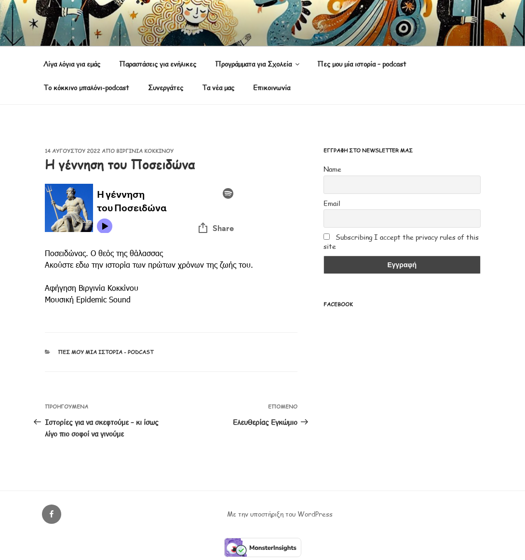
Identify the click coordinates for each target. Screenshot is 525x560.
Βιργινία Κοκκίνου (145, 150)
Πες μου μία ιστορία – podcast (361, 63)
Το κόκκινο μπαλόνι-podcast (86, 87)
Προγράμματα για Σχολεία (258, 63)
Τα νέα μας (218, 87)
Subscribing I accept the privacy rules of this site (401, 241)
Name (332, 169)
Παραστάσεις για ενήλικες (157, 63)
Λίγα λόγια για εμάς (71, 63)
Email (331, 203)
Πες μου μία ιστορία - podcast (105, 351)
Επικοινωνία (271, 87)
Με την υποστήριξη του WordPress (280, 514)
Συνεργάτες (165, 87)
